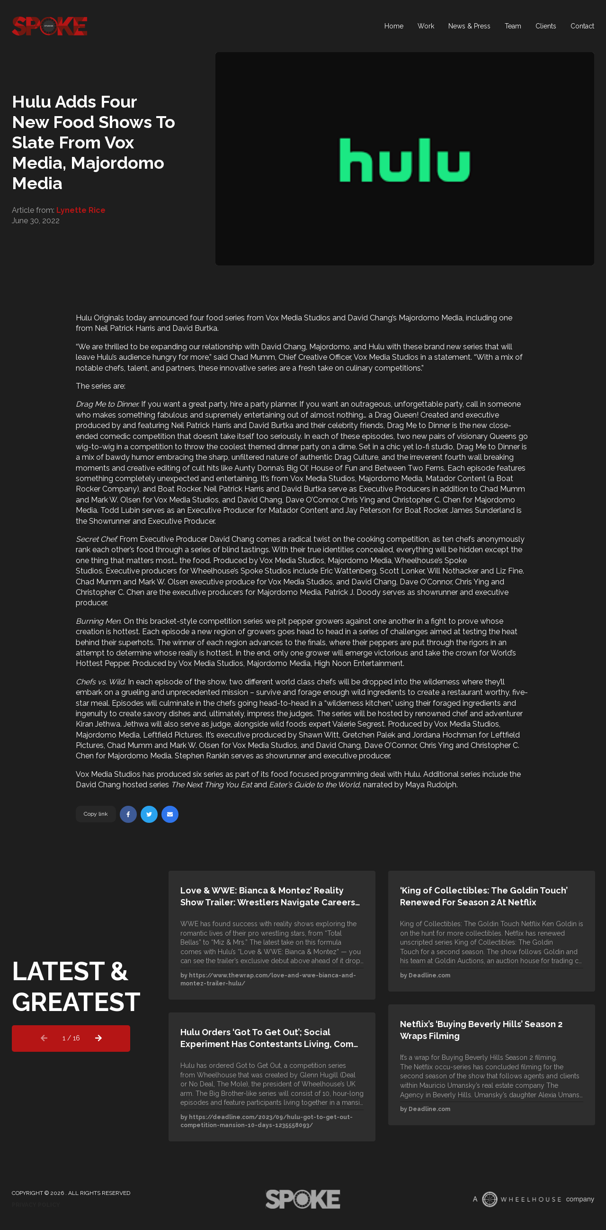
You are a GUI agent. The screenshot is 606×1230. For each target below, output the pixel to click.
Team (513, 26)
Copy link (96, 814)
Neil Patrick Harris (125, 328)
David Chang (370, 317)
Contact (582, 26)
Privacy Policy (36, 1205)
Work (426, 26)
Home (393, 26)
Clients (545, 26)
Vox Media (284, 317)
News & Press (469, 26)
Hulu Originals (100, 317)
